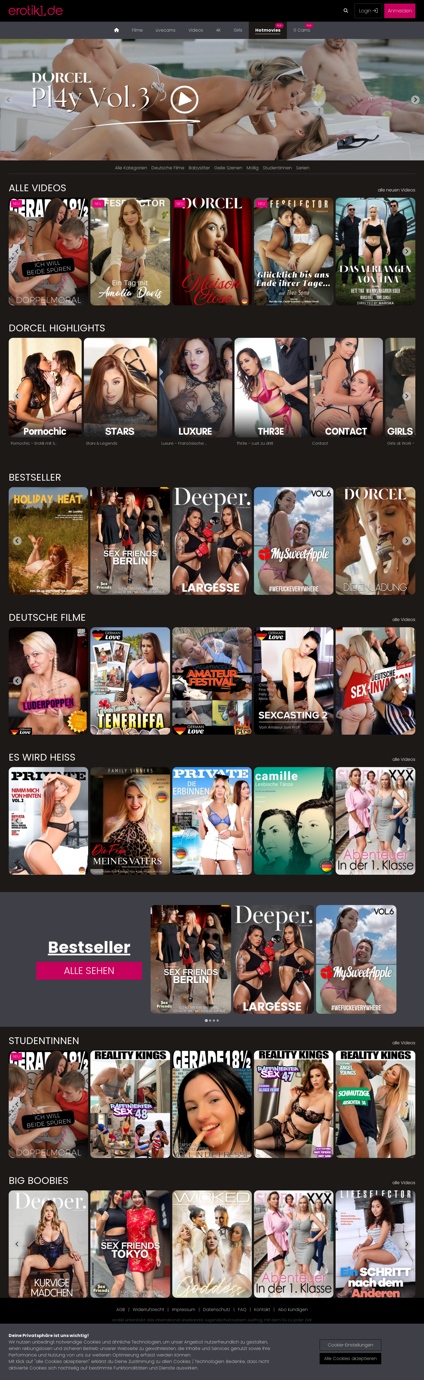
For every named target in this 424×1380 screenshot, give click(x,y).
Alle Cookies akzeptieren (350, 1358)
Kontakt (262, 1309)
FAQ (242, 1309)
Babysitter (199, 168)
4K (218, 30)
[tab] (206, 1020)
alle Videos (403, 619)
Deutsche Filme (167, 168)
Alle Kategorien (131, 168)
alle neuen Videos (396, 190)
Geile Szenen (228, 168)
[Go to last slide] (17, 251)
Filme (137, 30)
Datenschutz (216, 1309)
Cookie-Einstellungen (350, 1345)
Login (368, 10)
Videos (195, 30)
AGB (120, 1309)
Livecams (165, 30)
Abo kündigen (293, 1309)
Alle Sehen (89, 971)
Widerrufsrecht (148, 1309)
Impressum (183, 1309)
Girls (238, 30)
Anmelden (400, 10)
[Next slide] (415, 99)
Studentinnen (277, 168)
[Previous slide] (8, 99)
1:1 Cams (303, 27)
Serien (302, 168)
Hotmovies (269, 27)
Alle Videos (37, 188)
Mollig (253, 168)
